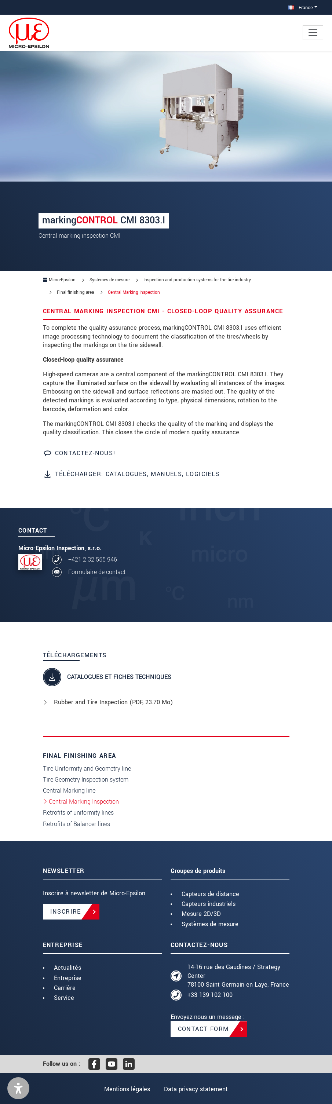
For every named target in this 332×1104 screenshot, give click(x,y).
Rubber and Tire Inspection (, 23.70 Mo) (113, 702)
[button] (18, 1088)
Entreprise (67, 978)
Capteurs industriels (209, 904)
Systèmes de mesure (210, 924)
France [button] (300, 7)
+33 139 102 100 (210, 995)
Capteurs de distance (210, 894)
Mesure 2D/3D (201, 914)
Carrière (65, 988)
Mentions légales (127, 1089)
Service (64, 998)
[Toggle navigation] (313, 32)
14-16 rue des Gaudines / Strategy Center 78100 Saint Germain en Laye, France (238, 976)
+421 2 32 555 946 (92, 559)
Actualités (67, 968)
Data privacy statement (196, 1089)
